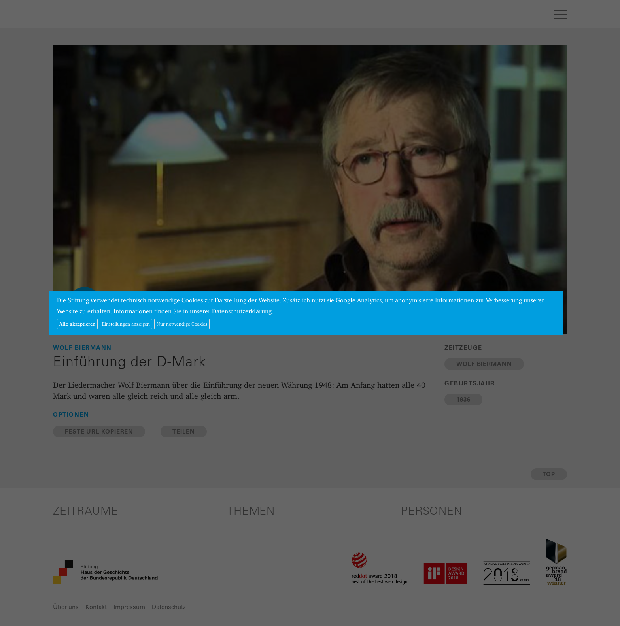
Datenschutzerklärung (242, 311)
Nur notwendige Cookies (182, 324)
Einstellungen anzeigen (126, 324)
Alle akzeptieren (77, 324)
